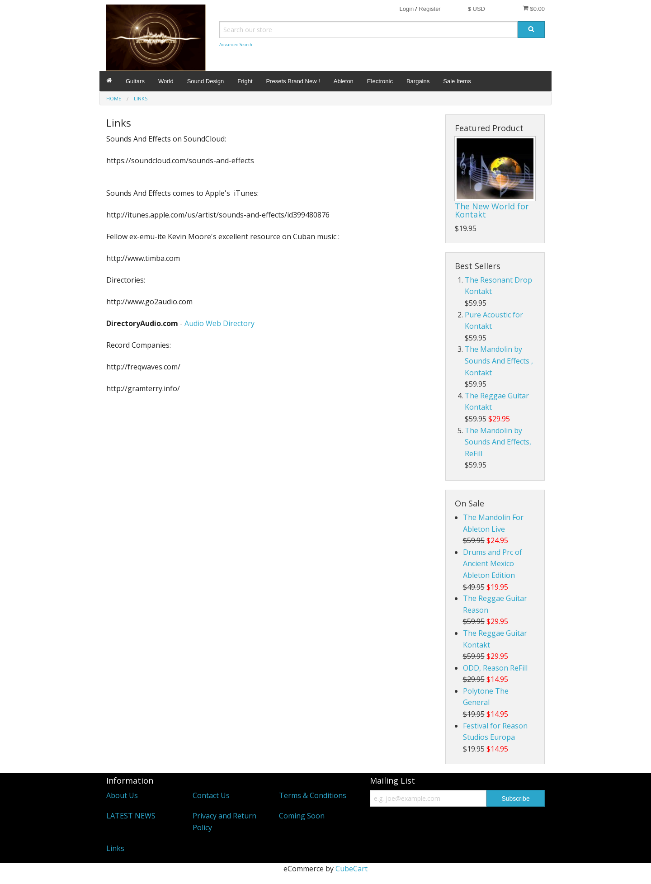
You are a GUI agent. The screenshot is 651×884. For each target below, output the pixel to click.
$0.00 (534, 8)
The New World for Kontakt (492, 210)
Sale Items (457, 81)
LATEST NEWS (131, 816)
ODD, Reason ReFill (495, 668)
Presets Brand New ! (293, 81)
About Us (122, 795)
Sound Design (205, 81)
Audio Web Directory (219, 323)
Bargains (417, 81)
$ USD (476, 8)
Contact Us (211, 795)
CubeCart (351, 869)
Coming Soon (302, 816)
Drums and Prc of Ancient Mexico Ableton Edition (492, 563)
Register (429, 8)
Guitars (135, 81)
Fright (244, 81)
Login (406, 8)
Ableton (344, 81)
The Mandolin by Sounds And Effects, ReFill (498, 442)
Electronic (380, 81)
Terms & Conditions (312, 795)
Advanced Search (235, 44)
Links (115, 848)
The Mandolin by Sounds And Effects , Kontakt (499, 360)
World (166, 81)
